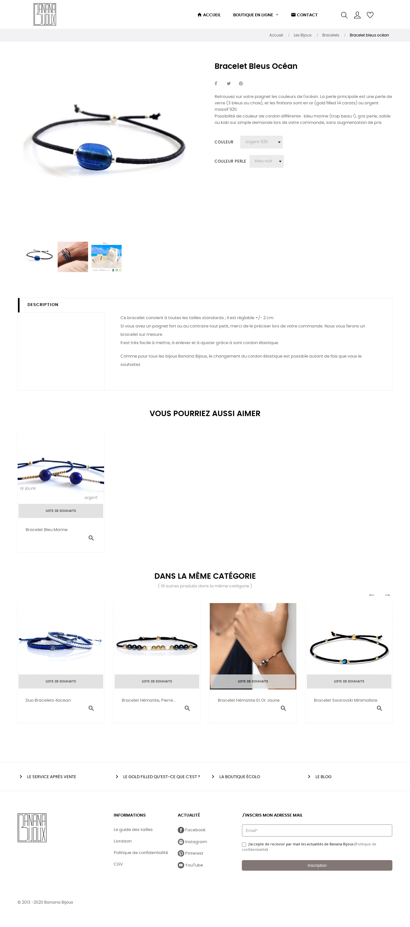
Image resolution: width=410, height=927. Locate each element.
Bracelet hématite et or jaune (249, 703)
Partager (219, 83)
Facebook (192, 835)
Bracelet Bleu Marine (47, 530)
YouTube (190, 870)
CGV (118, 869)
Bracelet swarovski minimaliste (345, 703)
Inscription (317, 870)
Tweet (231, 83)
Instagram (192, 847)
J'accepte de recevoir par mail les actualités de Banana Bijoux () (309, 852)
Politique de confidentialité (141, 858)
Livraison (123, 846)
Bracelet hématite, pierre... (149, 703)
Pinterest (244, 83)
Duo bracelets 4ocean (48, 703)
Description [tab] (43, 305)
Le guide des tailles (133, 835)
